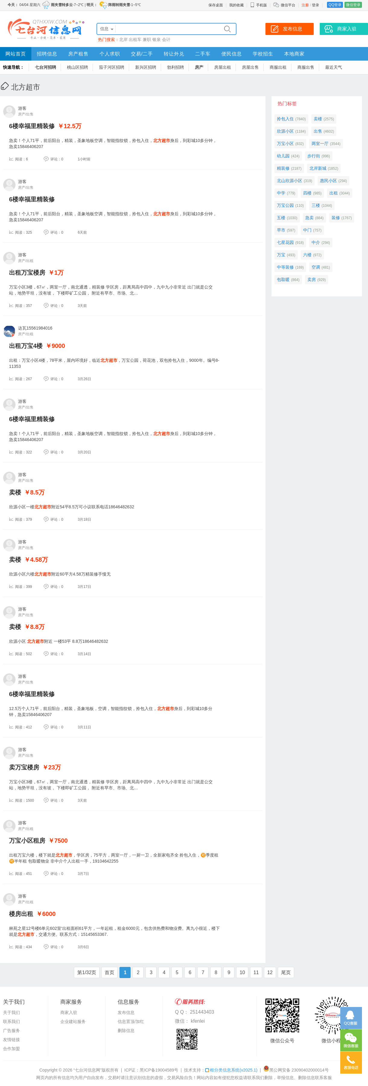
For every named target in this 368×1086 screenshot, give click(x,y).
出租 (333, 193)
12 (270, 972)
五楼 (281, 217)
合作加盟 (11, 1048)
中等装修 (285, 267)
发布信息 (126, 1012)
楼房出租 (21, 914)
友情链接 (11, 1039)
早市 (281, 230)
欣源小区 (285, 131)
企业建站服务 (73, 1021)
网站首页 (15, 53)
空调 (316, 267)
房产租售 (78, 53)
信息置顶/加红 (131, 1021)
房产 (199, 67)
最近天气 (333, 67)
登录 (315, 5)
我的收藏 (236, 5)
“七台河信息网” (88, 1070)
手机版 (258, 5)
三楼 (316, 205)
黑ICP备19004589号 (159, 1070)
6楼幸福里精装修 (32, 126)
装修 (336, 217)
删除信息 (126, 1030)
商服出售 (305, 67)
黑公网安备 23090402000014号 (296, 1070)
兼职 (147, 39)
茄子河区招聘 (111, 67)
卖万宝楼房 (24, 767)
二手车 (203, 53)
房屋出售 (250, 67)
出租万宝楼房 (27, 272)
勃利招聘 (175, 67)
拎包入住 (285, 118)
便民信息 (231, 53)
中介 (316, 242)
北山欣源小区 (289, 180)
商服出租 (278, 67)
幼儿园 (283, 155)
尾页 (286, 972)
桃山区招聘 (77, 67)
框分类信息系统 (231, 1070)
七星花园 (285, 242)
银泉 (156, 39)
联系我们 (11, 1021)
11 (256, 972)
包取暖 (283, 279)
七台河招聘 (45, 67)
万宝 (281, 254)
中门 (307, 230)
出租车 (135, 39)
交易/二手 (142, 53)
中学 (281, 193)
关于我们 (11, 1012)
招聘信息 (47, 53)
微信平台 (288, 5)
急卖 (309, 217)
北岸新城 (317, 168)
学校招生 (263, 53)
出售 (318, 131)
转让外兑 (174, 53)
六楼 (307, 254)
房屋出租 (222, 67)
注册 (305, 5)
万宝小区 (285, 143)
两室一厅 (320, 143)
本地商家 (294, 53)
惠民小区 (328, 180)
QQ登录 (334, 5)
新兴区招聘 (145, 67)
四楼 (307, 193)
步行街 (313, 155)
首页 (109, 972)
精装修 (283, 168)
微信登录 (353, 5)
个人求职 (110, 53)
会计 (166, 39)
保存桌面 (215, 5)
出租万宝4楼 (26, 346)
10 (242, 972)
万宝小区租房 (27, 840)
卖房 (311, 279)
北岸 (123, 39)
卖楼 (15, 492)
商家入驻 (68, 1012)
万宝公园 (285, 205)
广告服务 (11, 1030)
